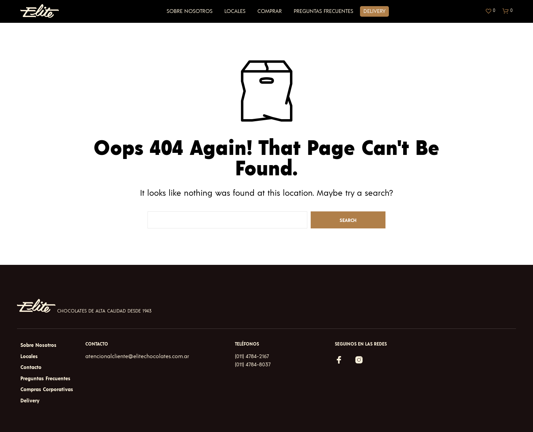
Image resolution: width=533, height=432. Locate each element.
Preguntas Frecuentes (323, 11)
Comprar (269, 11)
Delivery (374, 11)
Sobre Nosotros (189, 11)
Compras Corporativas (46, 389)
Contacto (30, 367)
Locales (234, 11)
